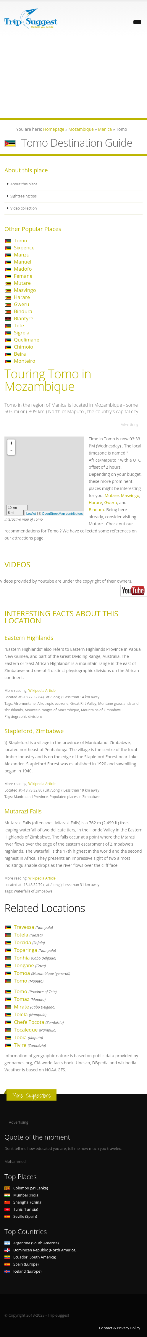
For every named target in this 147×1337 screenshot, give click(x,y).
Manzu (22, 254)
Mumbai (21, 1195)
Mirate (35, 1006)
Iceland (22, 1271)
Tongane (30, 965)
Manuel (22, 261)
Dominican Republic (40, 1250)
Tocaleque (35, 1029)
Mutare (22, 283)
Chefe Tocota (39, 1022)
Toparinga (35, 950)
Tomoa (42, 973)
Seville (20, 1216)
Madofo (23, 268)
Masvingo (25, 290)
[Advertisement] (73, 77)
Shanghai (23, 1202)
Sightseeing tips (24, 196)
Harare (22, 297)
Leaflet (31, 513)
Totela (28, 934)
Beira (20, 353)
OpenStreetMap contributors (62, 513)
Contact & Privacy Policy (119, 1328)
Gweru (21, 304)
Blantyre (23, 318)
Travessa (33, 927)
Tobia (28, 1037)
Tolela (30, 1014)
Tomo (20, 240)
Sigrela (21, 332)
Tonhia (35, 957)
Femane (23, 275)
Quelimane (26, 339)
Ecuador (30, 1257)
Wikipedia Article (42, 690)
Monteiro (24, 360)
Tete (19, 325)
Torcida (29, 942)
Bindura (23, 311)
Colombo (26, 1188)
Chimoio (23, 346)
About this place (24, 184)
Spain (21, 1264)
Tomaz (30, 999)
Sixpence (24, 247)
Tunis (21, 1209)
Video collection (24, 208)
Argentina (31, 1243)
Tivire (30, 1045)
